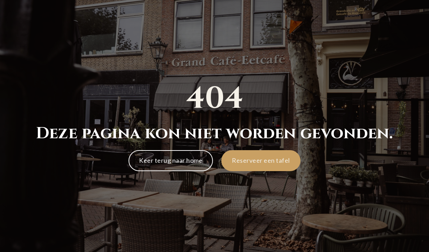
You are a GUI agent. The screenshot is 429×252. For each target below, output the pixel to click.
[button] (260, 160)
